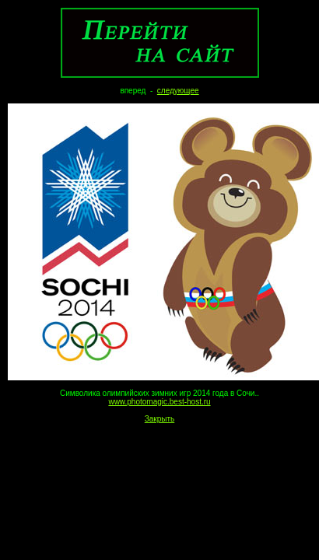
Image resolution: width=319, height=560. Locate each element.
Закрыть (160, 419)
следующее (178, 90)
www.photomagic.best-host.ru (159, 401)
